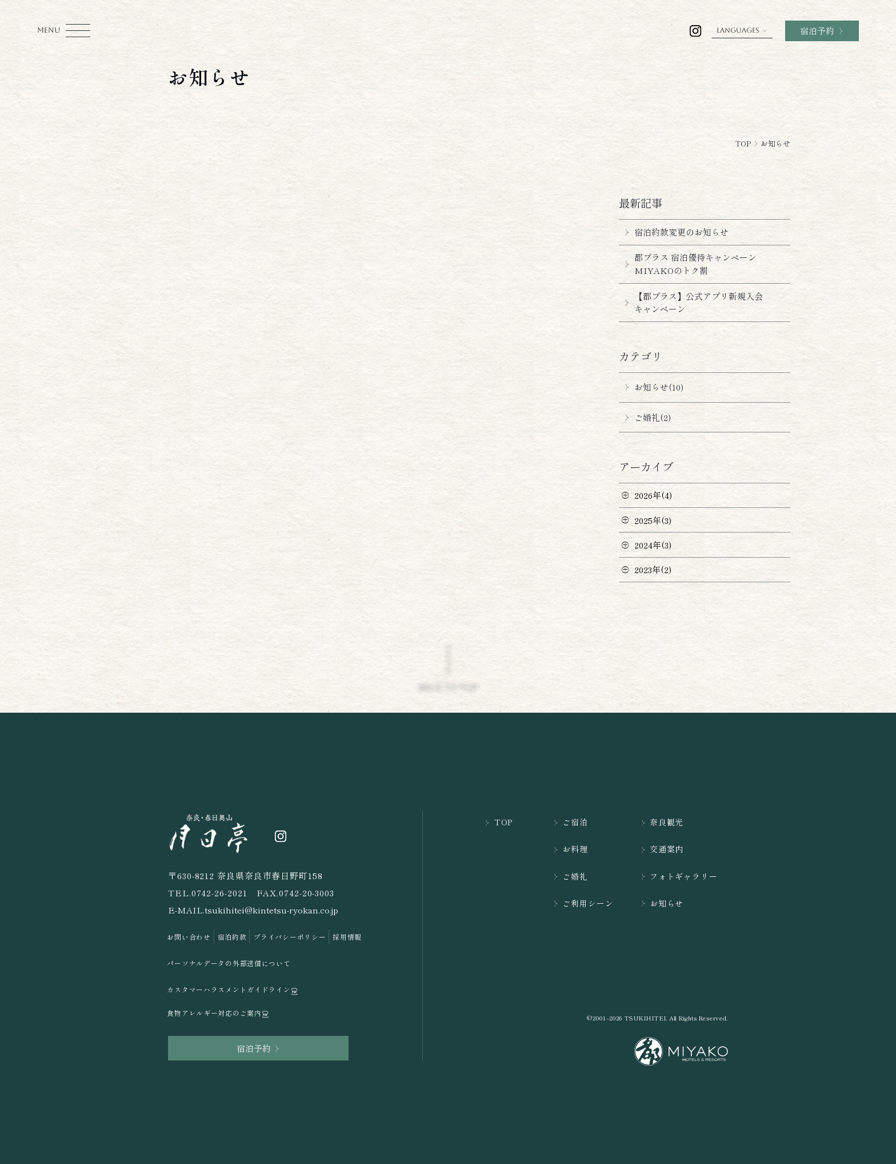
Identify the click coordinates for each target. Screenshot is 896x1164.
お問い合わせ (188, 936)
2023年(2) (652, 569)
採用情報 (347, 936)
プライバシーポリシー (289, 936)
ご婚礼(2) (645, 417)
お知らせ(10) (651, 387)
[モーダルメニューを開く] (63, 30)
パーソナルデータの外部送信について (228, 963)
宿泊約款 (232, 936)
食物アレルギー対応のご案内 (218, 1013)
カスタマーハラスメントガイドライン (233, 989)
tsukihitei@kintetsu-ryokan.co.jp (271, 910)
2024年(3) (652, 545)
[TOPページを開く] (209, 833)
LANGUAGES (742, 30)
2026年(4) (653, 495)
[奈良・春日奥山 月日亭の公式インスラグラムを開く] (695, 31)
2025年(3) (652, 520)
